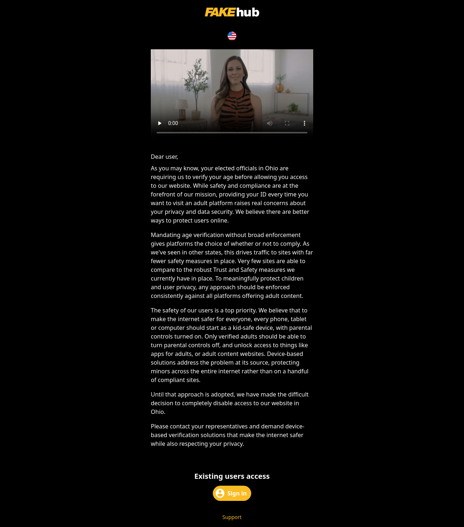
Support (232, 517)
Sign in (231, 493)
